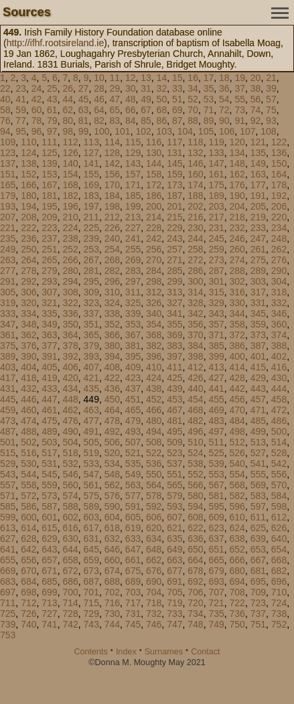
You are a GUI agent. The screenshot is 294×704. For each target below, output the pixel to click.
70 (193, 109)
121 (258, 142)
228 (153, 227)
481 (174, 420)
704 (153, 592)
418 (28, 377)
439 (174, 388)
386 (237, 345)
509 (174, 442)
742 (70, 624)
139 (49, 163)
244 (195, 238)
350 (70, 324)
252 (70, 249)
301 (216, 281)
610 (237, 517)
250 (28, 249)
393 (91, 356)
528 (279, 452)
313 (174, 292)
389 (7, 356)
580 (195, 495)
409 (133, 367)
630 (70, 538)
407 (91, 367)
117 (174, 142)
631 (91, 538)
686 (70, 581)
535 (133, 463)
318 (279, 292)
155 (91, 174)
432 (28, 388)
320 (28, 302)
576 (112, 495)
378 (70, 345)
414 (237, 367)
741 (49, 624)
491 (91, 431)
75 (271, 109)
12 (130, 77)
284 (153, 270)
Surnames (164, 651)
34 (193, 88)
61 (52, 109)
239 (91, 238)
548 (112, 474)
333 (7, 313)
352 (112, 324)
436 (112, 388)
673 (91, 570)
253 (91, 249)
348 (28, 324)
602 (70, 517)
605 (133, 517)
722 (237, 602)
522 (153, 452)
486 (279, 420)
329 (216, 302)
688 (112, 581)
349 (49, 324)
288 (237, 270)
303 (258, 281)
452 (153, 399)
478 (112, 420)
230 (195, 227)
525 (216, 452)
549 (133, 474)
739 (7, 624)
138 (28, 163)
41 (20, 99)
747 (174, 624)
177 (258, 185)
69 (177, 109)
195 (49, 206)
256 (153, 249)
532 (70, 463)
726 (28, 613)
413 (216, 367)
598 (279, 506)
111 (49, 142)
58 (5, 109)
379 (91, 345)
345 (258, 313)
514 (279, 442)
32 (162, 88)
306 (28, 292)
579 (174, 495)
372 (237, 335)
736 (237, 613)
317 (258, 292)
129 (133, 152)
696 (279, 581)
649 (174, 549)
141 (91, 163)
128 (112, 152)
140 (70, 163)
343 (216, 313)
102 (143, 131)
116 (153, 142)
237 (49, 238)
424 (153, 377)
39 (271, 88)
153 (49, 174)
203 (216, 206)
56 (255, 99)
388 (279, 345)
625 (258, 527)
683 (7, 581)
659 (91, 560)
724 (279, 602)
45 (83, 99)
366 (112, 335)
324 (112, 302)
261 (258, 249)
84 (130, 120)
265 (49, 260)
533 (91, 463)
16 (193, 77)
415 (258, 367)
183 (91, 195)
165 (7, 185)
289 (258, 270)
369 (174, 335)
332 (279, 302)
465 (133, 410)
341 (174, 313)
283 (133, 270)
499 (258, 431)
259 (216, 249)
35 (209, 88)
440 (195, 388)
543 (7, 474)
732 (153, 613)
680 (237, 570)
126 (70, 152)
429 (258, 377)
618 (112, 527)
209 (49, 217)
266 (70, 260)
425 (174, 377)
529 (7, 463)
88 (193, 120)
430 (279, 377)
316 (237, 292)
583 (258, 495)
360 (279, 324)
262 (279, 249)
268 (112, 260)
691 (174, 581)
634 (153, 538)
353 (133, 324)
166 (28, 185)
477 (91, 420)
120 (237, 142)
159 (174, 174)
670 (28, 570)
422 (112, 377)
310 (112, 292)
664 (195, 560)
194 (28, 206)
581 (216, 495)
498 (237, 431)
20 (255, 77)
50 (162, 99)
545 (49, 474)
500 (279, 431)
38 (255, 88)
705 (174, 592)
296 (112, 281)
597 (258, 506)
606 (153, 517)
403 (7, 367)
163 (258, 174)
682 (279, 570)
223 (49, 227)
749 (216, 624)
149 (258, 163)
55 (239, 99)
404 (28, 367)
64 (99, 109)
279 (49, 270)
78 (36, 120)
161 (216, 174)
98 (67, 131)
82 (99, 120)
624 (237, 527)
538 (195, 463)
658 (70, 560)
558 (28, 485)
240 (112, 238)
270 (153, 260)
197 (91, 206)
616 (70, 527)
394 (112, 356)
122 (279, 142)
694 (237, 581)
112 (70, 142)
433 (49, 388)
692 (195, 581)
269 (133, 260)
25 (52, 88)
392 (70, 356)
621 (174, 527)
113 (91, 142)
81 (83, 120)
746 (153, 624)
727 (49, 613)
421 (91, 377)
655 (7, 560)
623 (216, 527)
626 (279, 527)
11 (115, 77)
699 (49, 592)
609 (216, 517)
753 (7, 635)
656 (28, 560)
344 (237, 313)
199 (133, 206)
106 (226, 131)
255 (133, 249)
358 (237, 324)
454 (195, 399)
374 (279, 335)
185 (133, 195)
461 (49, 410)
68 (162, 109)
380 (112, 345)
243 (174, 238)
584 (279, 495)
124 (28, 152)
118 (195, 142)
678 (195, 570)
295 (91, 281)
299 (174, 281)
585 (7, 506)
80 (67, 120)
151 (7, 174)
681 (258, 570)
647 (133, 549)
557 (7, 485)
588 (70, 506)
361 (7, 335)
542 (279, 463)
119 (216, 142)
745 (133, 624)
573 (49, 495)
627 (7, 538)
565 (174, 485)
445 (7, 399)
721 (216, 602)
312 (153, 292)
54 (224, 99)
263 (7, 260)
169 (91, 185)
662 (153, 560)
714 (70, 602)
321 (49, 302)
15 (177, 77)
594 (195, 506)
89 (209, 120)
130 (153, 152)
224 (70, 227)
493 (133, 431)
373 (258, 335)
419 (49, 377)
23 (20, 88)
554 (237, 474)
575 (91, 495)
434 (70, 388)
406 (70, 367)
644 (70, 549)
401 (258, 356)
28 (99, 88)
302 (237, 281)
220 (279, 217)
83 (115, 120)
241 (133, 238)
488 (28, 431)
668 (279, 560)
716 (112, 602)
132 (195, 152)
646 (112, 549)
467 (174, 410)
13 (146, 77)
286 (195, 270)
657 (49, 560)
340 (153, 313)
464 (112, 410)
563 (133, 485)
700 (70, 592)
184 (112, 195)
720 (195, 602)
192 (279, 195)
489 (49, 431)
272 (195, 260)
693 (216, 581)
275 (258, 260)
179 (7, 195)
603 (91, 517)
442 (237, 388)
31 (146, 88)
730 (112, 613)
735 (216, 613)
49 (146, 99)
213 (133, 217)
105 (206, 131)
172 (153, 185)
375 (7, 345)
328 (195, 302)
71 (209, 109)
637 (216, 538)
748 (195, 624)
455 (216, 399)
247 (258, 238)
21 (271, 77)
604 (112, 517)
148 (237, 163)
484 (237, 420)
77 (20, 120)
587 (49, 506)
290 (279, 270)
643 (49, 549)
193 (7, 206)
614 (28, 527)
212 (112, 217)
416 (279, 367)
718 (153, 602)
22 (5, 88)
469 (216, 410)
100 (101, 131)
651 (216, 549)
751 (258, 624)
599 (7, 517)
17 (209, 77)
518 (70, 452)
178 (279, 185)
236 (28, 238)
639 (258, 538)
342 (195, 313)
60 (36, 109)
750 (237, 624)
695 (258, 581)
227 (133, 227)
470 (237, 410)
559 (49, 485)
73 (239, 109)
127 (91, 152)
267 (91, 260)
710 (279, 592)
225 (91, 227)
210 (70, 217)
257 (174, 249)
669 (7, 570)
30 (130, 88)
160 (195, 174)
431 (7, 388)
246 (237, 238)
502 (28, 442)
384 (195, 345)
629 (49, 538)
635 (174, 538)
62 (67, 109)
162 (237, 174)
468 (195, 410)
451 (133, 399)
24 (36, 88)
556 (279, 474)
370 (195, 335)
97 (52, 131)
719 (174, 602)
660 (112, 560)
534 (112, 463)
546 (70, 474)
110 (28, 142)
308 (70, 292)
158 (153, 174)
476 (70, 420)
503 (49, 442)
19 (239, 77)
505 (91, 442)
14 (162, 77)
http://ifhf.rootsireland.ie (55, 43)
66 (130, 109)
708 (237, 592)
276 (279, 260)
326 (153, 302)
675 (133, 570)
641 (7, 549)
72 (224, 109)
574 (70, 495)
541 (258, 463)
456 (237, 399)
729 (91, 613)
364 (70, 335)
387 (258, 345)
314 (195, 292)
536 (153, 463)
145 (174, 163)
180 (28, 195)
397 (174, 356)
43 (52, 99)
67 (146, 109)
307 (49, 292)
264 (28, 260)
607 (174, 517)
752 (279, 624)
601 (49, 517)
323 (91, 302)
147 (216, 163)
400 (237, 356)
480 (153, 420)
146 (195, 163)
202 (195, 206)
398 (195, 356)
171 (133, 185)
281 (91, 270)
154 (70, 174)
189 (216, 195)
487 (7, 431)
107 (247, 131)
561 (91, 485)
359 (258, 324)
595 (216, 506)
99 (83, 131)
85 (146, 120)
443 (258, 388)
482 (195, 420)
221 (7, 227)
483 (216, 420)
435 (91, 388)
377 (49, 345)
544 (28, 474)
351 (91, 324)
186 (153, 195)
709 (258, 592)
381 (133, 345)
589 (91, 506)
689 (133, 581)
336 (70, 313)
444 (279, 388)
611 (258, 517)
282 (112, 270)
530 (28, 463)
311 (133, 292)
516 (28, 452)
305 (7, 292)
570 (279, 485)
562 (112, 485)
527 (258, 452)
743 (91, 624)
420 (70, 377)
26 (67, 88)
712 (28, 602)
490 (70, 431)
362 (28, 335)
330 (237, 302)
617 (91, 527)
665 (216, 560)
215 (174, 217)
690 (153, 581)
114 (112, 142)
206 (279, 206)
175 (216, 185)
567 (216, 485)
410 (153, 367)
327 (174, 302)
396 (153, 356)
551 (174, 474)
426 (195, 377)
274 (237, 260)
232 (237, 227)
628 (28, 538)
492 (112, 431)
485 (258, 420)
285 (174, 270)
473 (7, 420)
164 (279, 174)
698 (28, 592)
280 (70, 270)
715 (91, 602)
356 (195, 324)
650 (195, 549)
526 (237, 452)
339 (133, 313)
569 (258, 485)
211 (91, 217)
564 (153, 485)
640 (279, 538)
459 (7, 410)
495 (174, 431)
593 (174, 506)
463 (91, 410)
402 (279, 356)
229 (174, 227)
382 (153, 345)
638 (237, 538)
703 (133, 592)
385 (216, 345)
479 (133, 420)
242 (153, 238)
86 (162, 120)
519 (91, 452)
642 (28, 549)
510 (195, 442)
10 (99, 77)
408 (112, 367)
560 (70, 485)
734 (195, 613)
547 (91, 474)
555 (258, 474)
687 (91, 581)
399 (216, 356)
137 (7, 163)
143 (133, 163)
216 (195, 217)
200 (153, 206)
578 (153, 495)
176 (237, 185)
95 (20, 131)
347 (7, 324)
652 (237, 549)
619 (133, 527)
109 (7, 142)
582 (237, 495)
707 (216, 592)
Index (126, 651)
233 (258, 227)
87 (177, 120)
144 (153, 163)
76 (5, 120)
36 (224, 88)
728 (70, 613)
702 (112, 592)
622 (195, 527)
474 (28, 420)
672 (70, 570)
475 (49, 420)
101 (122, 131)
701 (91, 592)
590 (112, 506)
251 (49, 249)
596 (237, 506)
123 (7, 152)
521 (133, 452)
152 (28, 174)
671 (49, 570)
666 (237, 560)
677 (174, 570)
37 (239, 88)
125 (49, 152)
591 (133, 506)
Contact (205, 651)
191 (258, 195)
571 (7, 495)
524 (195, 452)
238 (70, 238)
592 (153, 506)
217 (216, 217)
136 (279, 152)
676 (153, 570)
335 (49, 313)
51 (177, 99)
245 (216, 238)
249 (7, 249)
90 (224, 120)
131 (174, 152)
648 (153, 549)
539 (216, 463)
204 (237, 206)
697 (7, 592)
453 (174, 399)
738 (279, 613)
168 (70, 185)
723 (258, 602)
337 (91, 313)
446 (28, 399)
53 (209, 99)
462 (70, 410)
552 (195, 474)
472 (279, 410)
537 (174, 463)
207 (7, 217)
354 (153, 324)
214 (153, 217)
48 (130, 99)
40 (5, 99)
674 (112, 570)
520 (112, 452)
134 (237, 152)
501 (7, 442)
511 (216, 442)
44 (67, 99)
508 (153, 442)
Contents (90, 651)
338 (112, 313)
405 (49, 367)
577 (133, 495)
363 (49, 335)
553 (216, 474)
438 (153, 388)
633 (133, 538)
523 (174, 452)
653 (258, 549)
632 (112, 538)
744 (112, 624)
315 (216, 292)
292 (28, 281)
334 (28, 313)
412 (195, 367)
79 (52, 120)
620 (153, 527)
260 (237, 249)
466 (153, 410)
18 (224, 77)
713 (49, 602)
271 (174, 260)
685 (49, 581)
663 (174, 560)
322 (70, 302)
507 (133, 442)
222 (28, 227)
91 (239, 120)
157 (133, 174)
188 (195, 195)
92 (255, 120)
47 (115, 99)
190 (237, 195)
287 (216, 270)
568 (237, 485)
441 (216, 388)
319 (7, 302)
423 (133, 377)
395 (133, 356)
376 (28, 345)
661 (133, 560)
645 (91, 549)
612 (279, 517)
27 (83, 88)
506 (112, 442)
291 (7, 281)
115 (133, 142)
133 (216, 152)
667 (258, 560)
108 (268, 131)
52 (193, 99)
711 (7, 602)
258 (195, 249)
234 (279, 227)
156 (112, 174)
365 (91, 335)
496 (195, 431)
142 (112, 163)
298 (153, 281)
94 (5, 131)
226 (112, 227)
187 (174, 195)
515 (7, 452)
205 (258, 206)
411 (174, 367)
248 (279, 238)
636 (195, 538)
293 (49, 281)
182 (70, 195)
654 (279, 549)
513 (258, 442)
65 (115, 109)
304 (279, 281)
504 (70, 442)
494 (153, 431)
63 (83, 109)
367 (133, 335)
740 (28, 624)
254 (112, 249)
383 (174, 345)
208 (28, 217)
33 (177, 88)
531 (49, 463)
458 (279, 399)
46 (99, 99)
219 (258, 217)
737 (258, 613)
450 (112, 399)
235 (7, 238)
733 (174, 613)
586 (28, 506)
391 (49, 356)
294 (70, 281)
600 (28, 517)
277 (7, 270)
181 (49, 195)
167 (49, 185)
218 (237, 217)
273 (216, 260)
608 (195, 517)
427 (216, 377)
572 (28, 495)
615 (49, 527)
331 (258, 302)
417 (7, 377)
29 (115, 88)
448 (70, 399)
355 (174, 324)
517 (49, 452)
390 (28, 356)
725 (7, 613)
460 (28, 410)
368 (153, 335)
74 (255, 109)
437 (133, 388)
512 (237, 442)
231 (216, 227)
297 (133, 281)
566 (195, 485)
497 (216, 431)
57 (271, 99)
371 (216, 335)
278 (28, 270)
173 (174, 185)
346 (279, 313)
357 (216, 324)
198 (112, 206)
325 (133, 302)
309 (91, 292)
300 (195, 281)
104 (185, 131)
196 (70, 206)
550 (153, 474)
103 (164, 131)
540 (237, 463)
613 (7, 527)
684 (28, 581)
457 (258, 399)
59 (20, 109)
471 (258, 410)
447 (49, 399)
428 (237, 377)
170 (112, 185)
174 (195, 185)
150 (279, 163)
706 (195, 592)
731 (133, 613)
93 (271, 120)
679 (216, 570)
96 (36, 131)
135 (258, 152)
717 (133, 602)
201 (174, 206)
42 (36, 99)
